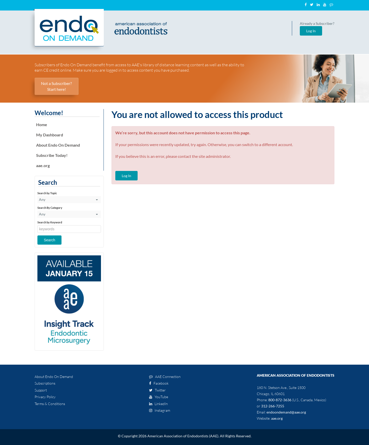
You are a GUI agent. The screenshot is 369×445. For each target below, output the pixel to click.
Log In (311, 31)
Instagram (159, 410)
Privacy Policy (45, 397)
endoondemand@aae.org (286, 412)
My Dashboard (49, 134)
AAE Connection (165, 376)
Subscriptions (45, 383)
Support (41, 390)
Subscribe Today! (52, 155)
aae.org (43, 165)
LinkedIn (158, 403)
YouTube (158, 397)
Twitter (157, 390)
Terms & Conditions (50, 403)
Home (41, 124)
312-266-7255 (272, 406)
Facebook (159, 383)
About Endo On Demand (58, 145)
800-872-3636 (279, 400)
